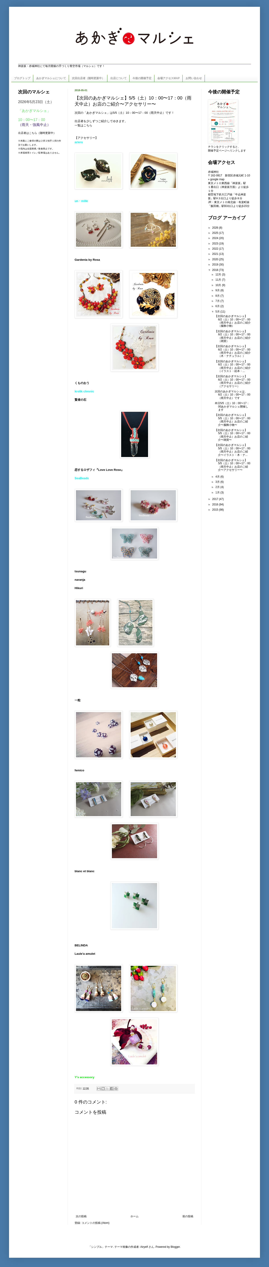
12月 (218, 274)
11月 (218, 279)
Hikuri (79, 588)
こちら (87, 125)
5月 (217, 311)
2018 (215, 270)
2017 (215, 499)
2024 (215, 238)
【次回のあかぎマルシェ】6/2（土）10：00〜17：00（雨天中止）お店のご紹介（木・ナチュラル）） (233, 351)
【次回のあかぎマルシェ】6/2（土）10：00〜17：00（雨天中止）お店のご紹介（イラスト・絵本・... (233, 366)
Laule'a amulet (85, 953)
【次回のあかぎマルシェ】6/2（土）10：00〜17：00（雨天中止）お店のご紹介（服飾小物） (233, 321)
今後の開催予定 (141, 78)
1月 (217, 492)
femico (79, 770)
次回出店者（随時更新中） (88, 78)
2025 (215, 232)
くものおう (82, 383)
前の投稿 (187, 1216)
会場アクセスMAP (168, 78)
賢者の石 (80, 399)
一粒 (77, 700)
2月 (217, 487)
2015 (215, 509)
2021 (215, 254)
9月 (217, 290)
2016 (215, 504)
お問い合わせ (194, 78)
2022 (215, 248)
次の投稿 (81, 1216)
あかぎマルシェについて (51, 78)
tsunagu (80, 571)
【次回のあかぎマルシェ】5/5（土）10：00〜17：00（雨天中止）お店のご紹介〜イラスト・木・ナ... (232, 449)
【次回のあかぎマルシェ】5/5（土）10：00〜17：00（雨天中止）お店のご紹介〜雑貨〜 (232, 435)
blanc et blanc (84, 871)
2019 (215, 264)
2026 (215, 227)
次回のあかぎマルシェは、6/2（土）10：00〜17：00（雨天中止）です (232, 395)
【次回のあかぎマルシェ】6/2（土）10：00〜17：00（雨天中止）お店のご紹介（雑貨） (233, 336)
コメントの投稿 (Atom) (95, 1222)
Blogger (175, 1246)
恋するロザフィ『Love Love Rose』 (99, 469)
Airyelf (144, 1246)
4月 (217, 476)
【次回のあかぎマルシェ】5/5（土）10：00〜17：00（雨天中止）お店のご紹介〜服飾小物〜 (232, 419)
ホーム (134, 1216)
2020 (215, 259)
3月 (217, 481)
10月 (218, 285)
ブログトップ (22, 78)
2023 (215, 243)
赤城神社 (213, 171)
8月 (217, 295)
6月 (217, 306)
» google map (216, 179)
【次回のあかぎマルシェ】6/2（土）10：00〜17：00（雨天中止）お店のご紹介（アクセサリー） (233, 381)
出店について (118, 78)
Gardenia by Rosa (87, 259)
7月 (217, 301)
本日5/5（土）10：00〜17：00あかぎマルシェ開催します (232, 406)
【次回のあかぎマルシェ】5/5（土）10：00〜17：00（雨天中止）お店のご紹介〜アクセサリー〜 (232, 465)
